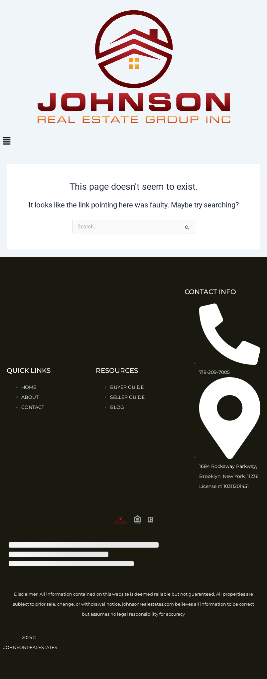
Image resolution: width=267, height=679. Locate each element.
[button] (133, 141)
